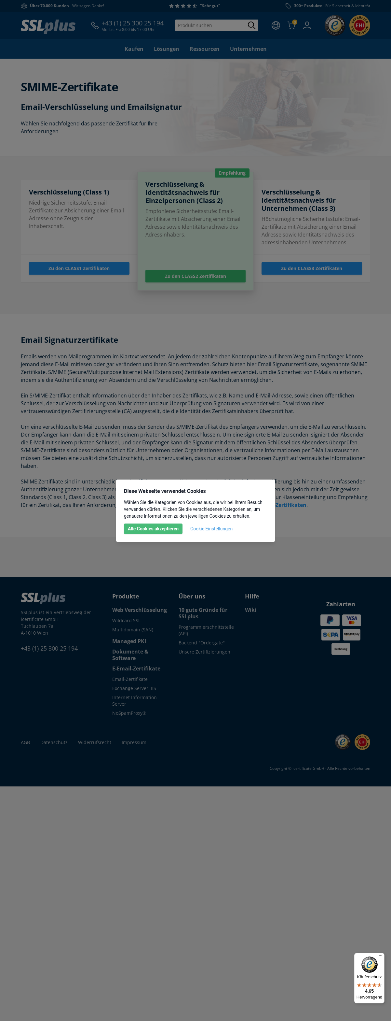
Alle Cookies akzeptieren (153, 528)
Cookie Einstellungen (211, 528)
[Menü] (380, 957)
